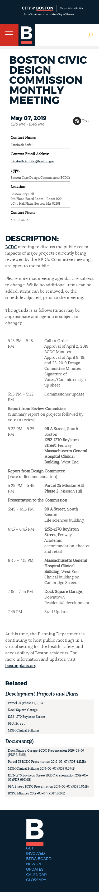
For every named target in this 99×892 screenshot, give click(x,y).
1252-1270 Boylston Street (26, 716)
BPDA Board (38, 859)
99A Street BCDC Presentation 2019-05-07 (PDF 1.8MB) (48, 786)
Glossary (36, 880)
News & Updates (35, 866)
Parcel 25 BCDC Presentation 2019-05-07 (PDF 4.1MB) (47, 761)
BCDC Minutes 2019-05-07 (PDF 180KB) (36, 793)
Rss (85, 121)
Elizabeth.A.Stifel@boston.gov (32, 161)
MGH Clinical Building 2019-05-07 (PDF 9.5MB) (42, 768)
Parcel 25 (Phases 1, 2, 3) (25, 703)
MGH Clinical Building (23, 730)
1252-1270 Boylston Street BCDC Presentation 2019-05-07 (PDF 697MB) (48, 777)
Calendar (36, 875)
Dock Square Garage (23, 709)
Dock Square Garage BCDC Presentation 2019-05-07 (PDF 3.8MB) (46, 752)
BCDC (11, 247)
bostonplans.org (20, 666)
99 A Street (16, 723)
